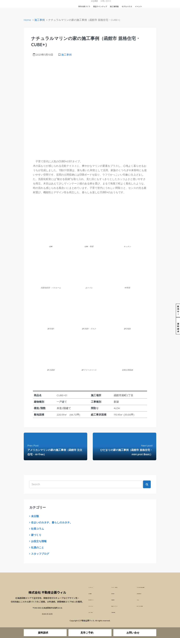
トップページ (94, 587)
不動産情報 (115, 613)
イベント (138, 6)
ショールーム (94, 606)
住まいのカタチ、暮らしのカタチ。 (51, 522)
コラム (139, 600)
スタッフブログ (40, 553)
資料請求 (114, 594)
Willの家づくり (84, 6)
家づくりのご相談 (144, 606)
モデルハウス (127, 6)
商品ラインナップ (100, 6)
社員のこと (37, 547)
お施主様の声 (142, 594)
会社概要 (92, 594)
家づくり (36, 535)
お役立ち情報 (39, 541)
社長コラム (37, 528)
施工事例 (39, 20)
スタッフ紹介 (94, 613)
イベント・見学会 (118, 587)
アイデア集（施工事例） (146, 587)
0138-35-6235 (47, 613)
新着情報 (114, 600)
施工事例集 (114, 6)
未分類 (35, 516)
